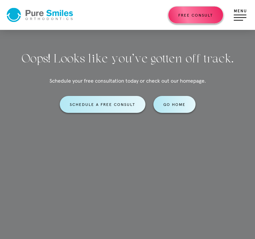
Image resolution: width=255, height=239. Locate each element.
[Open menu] (240, 15)
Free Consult (195, 15)
